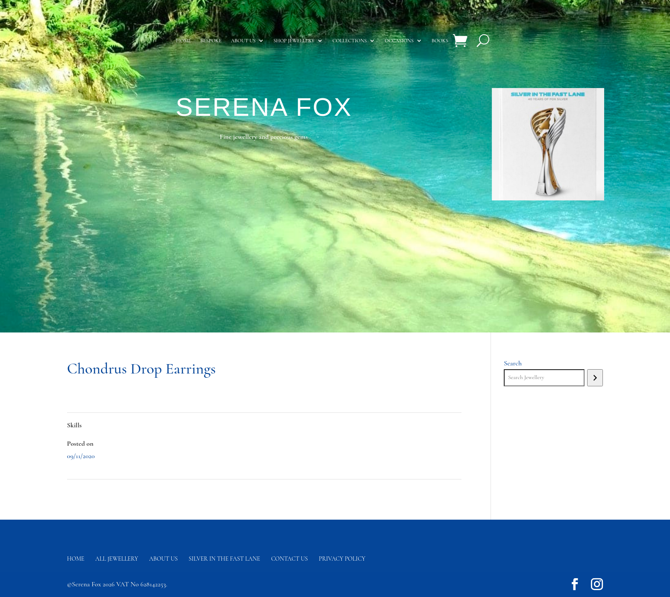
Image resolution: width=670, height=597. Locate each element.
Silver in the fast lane (224, 558)
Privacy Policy (342, 558)
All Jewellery (116, 558)
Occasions (399, 41)
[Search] (595, 377)
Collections (349, 41)
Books (440, 41)
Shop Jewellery (293, 41)
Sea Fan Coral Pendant (96, 491)
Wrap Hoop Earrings (435, 491)
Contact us (289, 558)
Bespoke (210, 41)
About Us (163, 558)
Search (513, 363)
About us (243, 41)
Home (183, 41)
